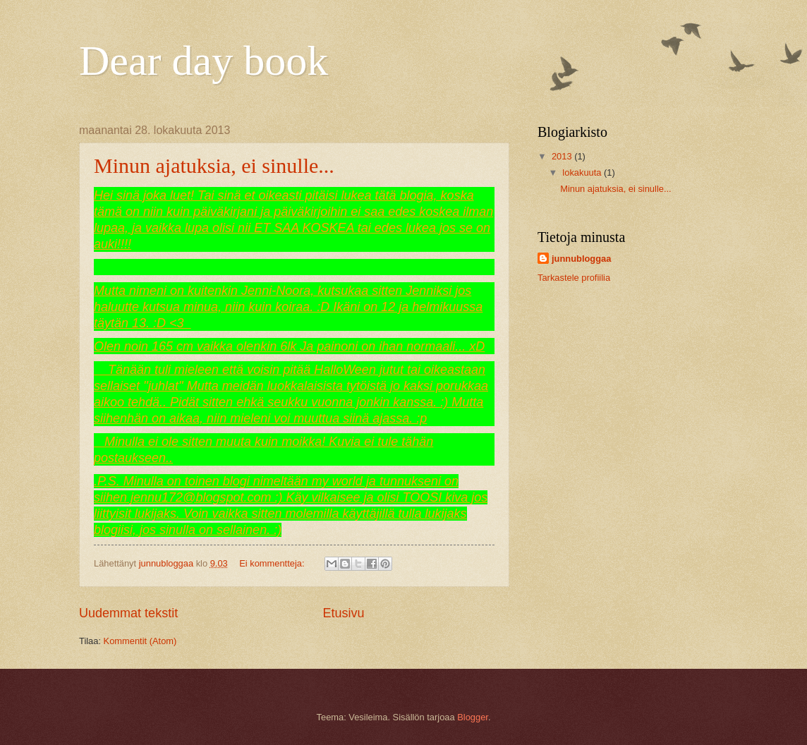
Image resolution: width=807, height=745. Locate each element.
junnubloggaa (581, 258)
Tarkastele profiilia (574, 277)
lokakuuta (583, 172)
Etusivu (344, 613)
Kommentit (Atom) (140, 641)
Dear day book (203, 60)
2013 (563, 156)
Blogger (472, 717)
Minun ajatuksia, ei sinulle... (214, 165)
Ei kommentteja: (273, 563)
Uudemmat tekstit (128, 613)
